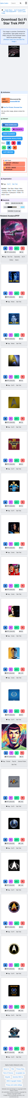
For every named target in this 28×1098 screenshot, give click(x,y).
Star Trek (15, 184)
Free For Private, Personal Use (12, 107)
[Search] (20, 3)
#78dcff (22, 207)
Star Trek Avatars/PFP (10, 11)
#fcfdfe (19, 207)
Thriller (18, 192)
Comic (7, 194)
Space (17, 260)
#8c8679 (14, 207)
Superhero (5, 192)
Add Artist (5, 100)
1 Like (6, 129)
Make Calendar (9, 134)
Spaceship (20, 190)
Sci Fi (8, 184)
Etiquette (7, 1077)
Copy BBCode (8, 152)
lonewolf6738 (15, 101)
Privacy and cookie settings (14, 1085)
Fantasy (4, 190)
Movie (9, 190)
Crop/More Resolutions (12, 138)
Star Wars (10, 188)
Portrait (8, 761)
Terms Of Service (8, 1073)
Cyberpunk (12, 192)
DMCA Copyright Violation (14, 1081)
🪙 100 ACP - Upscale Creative (11, 164)
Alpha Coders (4, 3)
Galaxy (11, 260)
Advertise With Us (18, 1077)
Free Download (10, 125)
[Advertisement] (14, 74)
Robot (16, 188)
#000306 (10, 207)
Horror (14, 190)
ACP (6, 160)
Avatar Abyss (8, 10)
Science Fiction (22, 761)
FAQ (12, 1069)
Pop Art (14, 761)
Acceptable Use (20, 1073)
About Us (6, 1069)
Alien (20, 188)
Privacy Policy (20, 1069)
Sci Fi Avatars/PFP (19, 10)
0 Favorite (17, 129)
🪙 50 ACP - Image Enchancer (10, 168)
